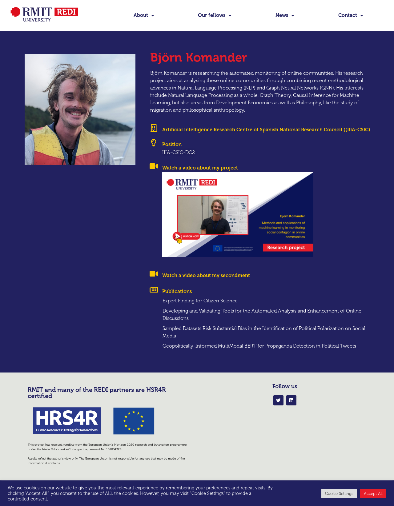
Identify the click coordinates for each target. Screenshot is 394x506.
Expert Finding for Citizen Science (200, 311)
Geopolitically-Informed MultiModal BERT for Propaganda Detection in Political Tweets (259, 356)
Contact (350, 15)
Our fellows (214, 15)
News (284, 15)
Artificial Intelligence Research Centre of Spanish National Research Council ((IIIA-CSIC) (266, 140)
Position (172, 154)
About (144, 15)
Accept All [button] (373, 493)
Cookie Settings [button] (339, 493)
